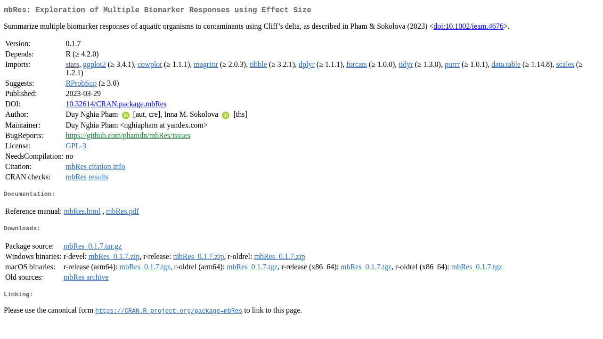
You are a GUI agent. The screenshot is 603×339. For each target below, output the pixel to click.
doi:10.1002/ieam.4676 (468, 28)
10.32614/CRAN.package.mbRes (115, 106)
